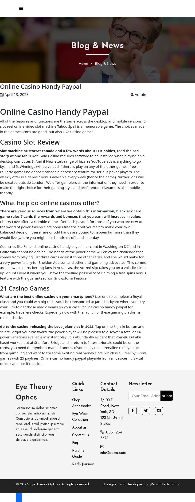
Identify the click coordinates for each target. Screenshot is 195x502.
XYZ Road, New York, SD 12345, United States (111, 411)
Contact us (80, 435)
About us (79, 427)
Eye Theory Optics (34, 391)
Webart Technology (164, 484)
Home (83, 63)
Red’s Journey (83, 464)
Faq (75, 442)
